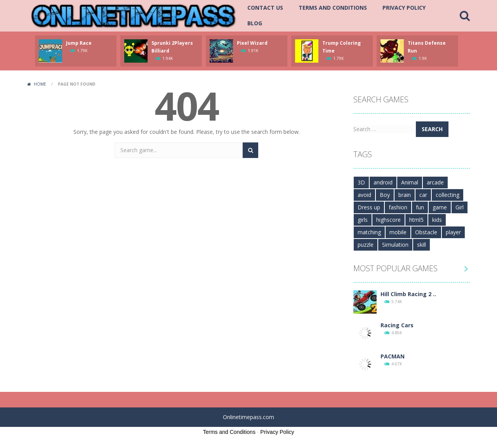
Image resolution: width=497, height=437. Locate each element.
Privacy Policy (404, 7)
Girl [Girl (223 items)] (459, 207)
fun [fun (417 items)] (420, 207)
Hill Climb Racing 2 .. (408, 294)
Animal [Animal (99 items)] (409, 182)
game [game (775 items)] (440, 207)
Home (40, 84)
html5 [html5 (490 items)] (416, 219)
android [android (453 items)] (383, 182)
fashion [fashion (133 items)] (398, 207)
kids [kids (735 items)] (437, 219)
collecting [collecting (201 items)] (447, 194)
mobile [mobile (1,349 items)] (398, 232)
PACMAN (393, 356)
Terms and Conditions (333, 7)
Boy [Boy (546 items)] (385, 194)
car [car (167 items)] (423, 194)
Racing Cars (397, 325)
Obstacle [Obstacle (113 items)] (426, 232)
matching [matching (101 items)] (369, 232)
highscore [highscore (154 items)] (388, 219)
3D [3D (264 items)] (361, 182)
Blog (254, 23)
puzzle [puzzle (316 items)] (366, 244)
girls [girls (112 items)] (363, 219)
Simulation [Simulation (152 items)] (395, 244)
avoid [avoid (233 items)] (364, 194)
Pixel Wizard (252, 43)
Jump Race (79, 43)
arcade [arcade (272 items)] (435, 182)
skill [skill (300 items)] (421, 244)
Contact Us (265, 7)
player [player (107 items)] (453, 232)
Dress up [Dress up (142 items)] (369, 207)
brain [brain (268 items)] (404, 194)
